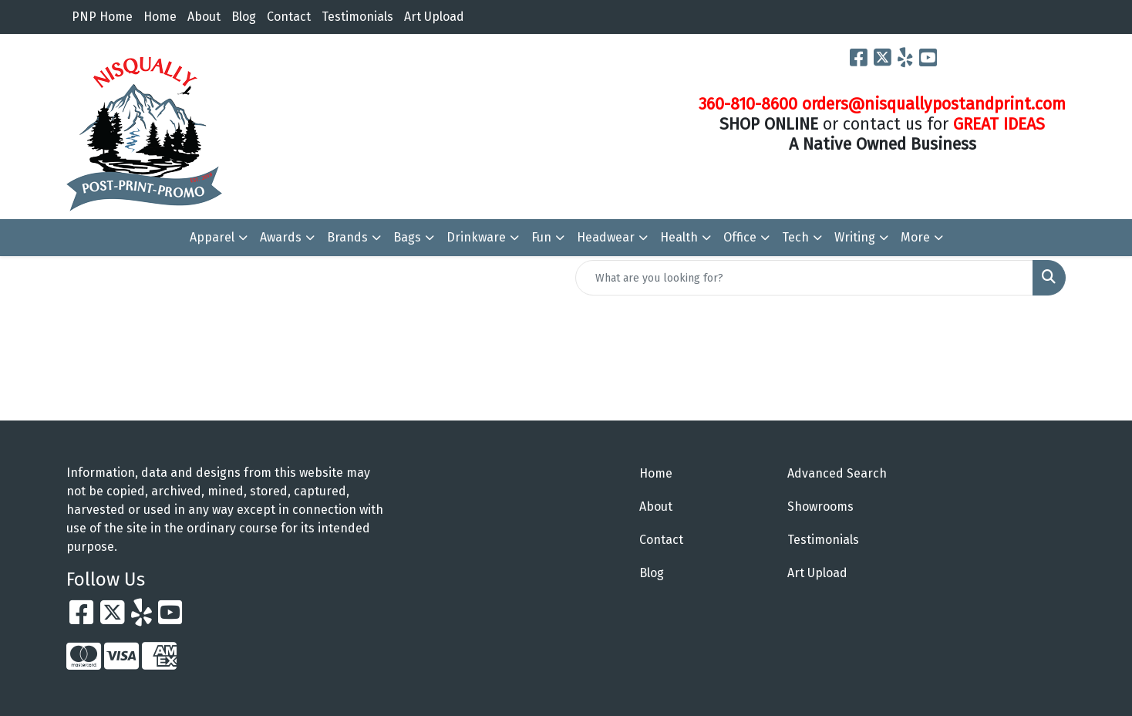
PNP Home (102, 16)
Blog (243, 16)
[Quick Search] (804, 278)
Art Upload (434, 16)
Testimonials (357, 16)
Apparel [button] (212, 237)
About (204, 16)
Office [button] (739, 237)
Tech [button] (795, 237)
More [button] (915, 237)
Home (160, 16)
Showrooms (820, 506)
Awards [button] (281, 237)
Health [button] (679, 237)
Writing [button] (854, 237)
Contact (289, 16)
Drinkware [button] (476, 237)
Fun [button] (541, 237)
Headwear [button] (606, 237)
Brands (347, 237)
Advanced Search (837, 473)
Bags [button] (407, 237)
